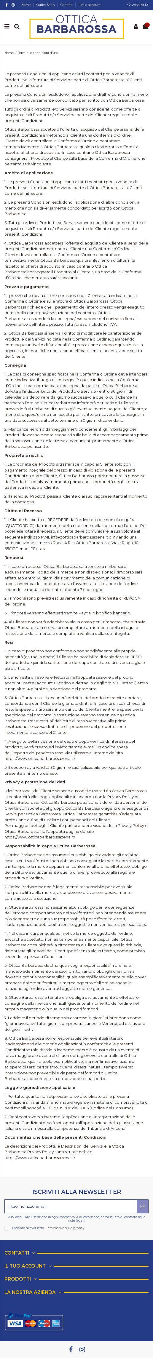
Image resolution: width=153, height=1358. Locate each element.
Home (26, 5)
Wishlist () (138, 5)
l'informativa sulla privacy (65, 1228)
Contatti (67, 5)
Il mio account (90, 5)
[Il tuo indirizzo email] (71, 1206)
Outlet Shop (45, 5)
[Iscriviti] (142, 1206)
